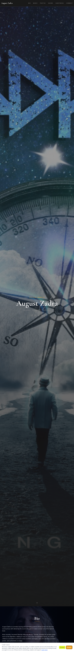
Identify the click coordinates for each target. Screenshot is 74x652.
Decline (62, 647)
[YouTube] (42, 315)
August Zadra (6, 3)
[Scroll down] (37, 603)
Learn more (44, 650)
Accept (69, 647)
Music (35, 3)
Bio (29, 3)
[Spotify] (39, 315)
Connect (69, 3)
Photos (42, 3)
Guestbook (60, 3)
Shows (50, 3)
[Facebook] (32, 315)
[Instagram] (35, 315)
